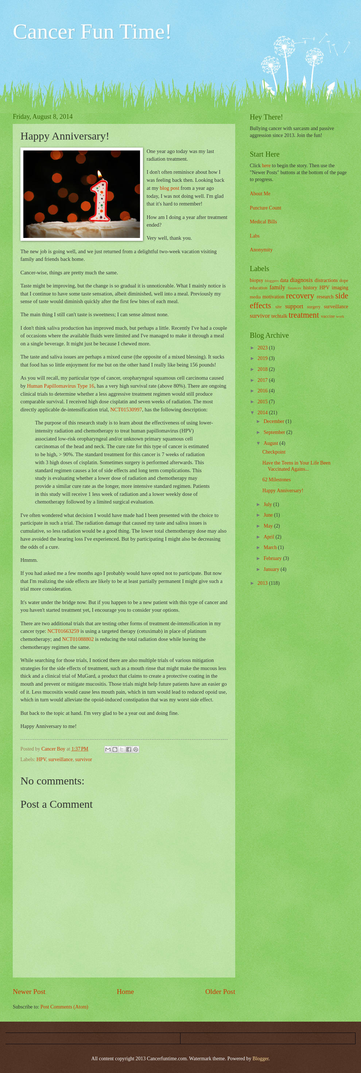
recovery (300, 295)
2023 (263, 348)
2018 (263, 369)
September (275, 432)
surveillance (60, 759)
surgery (314, 306)
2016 (263, 390)
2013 (263, 583)
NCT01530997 (126, 409)
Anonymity (261, 249)
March (271, 547)
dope (343, 280)
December (275, 421)
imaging (340, 287)
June (269, 515)
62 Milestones (276, 479)
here (266, 165)
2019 (263, 358)
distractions (326, 280)
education (258, 287)
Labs (255, 236)
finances (294, 288)
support (294, 306)
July (268, 504)
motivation (273, 296)
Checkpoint (274, 452)
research (325, 296)
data (284, 280)
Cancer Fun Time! (92, 31)
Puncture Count (265, 208)
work (340, 316)
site (278, 306)
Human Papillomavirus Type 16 (60, 386)
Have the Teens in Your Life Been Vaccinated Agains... (296, 466)
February (273, 558)
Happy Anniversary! (282, 490)
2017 (263, 380)
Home (125, 991)
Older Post (220, 991)
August (271, 443)
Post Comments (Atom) (64, 1007)
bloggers (272, 280)
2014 (263, 412)
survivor (83, 759)
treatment (303, 315)
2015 (263, 401)
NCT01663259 (63, 631)
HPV (41, 759)
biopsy (256, 280)
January (272, 569)
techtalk (279, 316)
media (255, 296)
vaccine (328, 316)
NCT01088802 (78, 639)
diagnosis (301, 280)
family (277, 287)
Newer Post (29, 991)
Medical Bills (263, 221)
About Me (260, 193)
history (310, 287)
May (269, 526)
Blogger (261, 1058)
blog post (169, 188)
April (270, 537)
